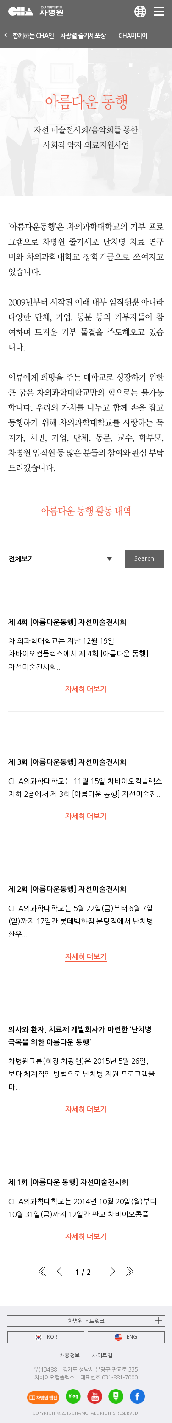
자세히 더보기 (86, 689)
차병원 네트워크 (86, 1321)
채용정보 (70, 1355)
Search (144, 558)
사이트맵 (102, 1355)
